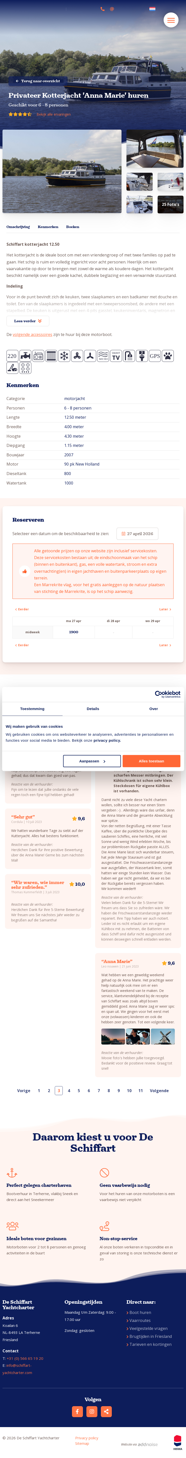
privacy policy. (107, 740)
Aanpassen (92, 761)
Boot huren (138, 1312)
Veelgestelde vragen (147, 1328)
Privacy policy (86, 1437)
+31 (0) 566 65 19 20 (25, 1358)
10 (129, 1090)
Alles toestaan (151, 761)
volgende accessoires (32, 334)
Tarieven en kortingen (149, 1344)
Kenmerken (48, 227)
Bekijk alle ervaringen (54, 114)
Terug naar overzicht (38, 81)
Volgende (159, 1090)
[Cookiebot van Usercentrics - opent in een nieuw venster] (158, 694)
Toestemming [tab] (32, 709)
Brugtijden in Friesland (149, 1336)
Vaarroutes (138, 1320)
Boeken (72, 227)
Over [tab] (153, 709)
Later (165, 609)
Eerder (22, 609)
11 (140, 1090)
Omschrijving (18, 227)
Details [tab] (93, 709)
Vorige (23, 1090)
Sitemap (82, 1443)
